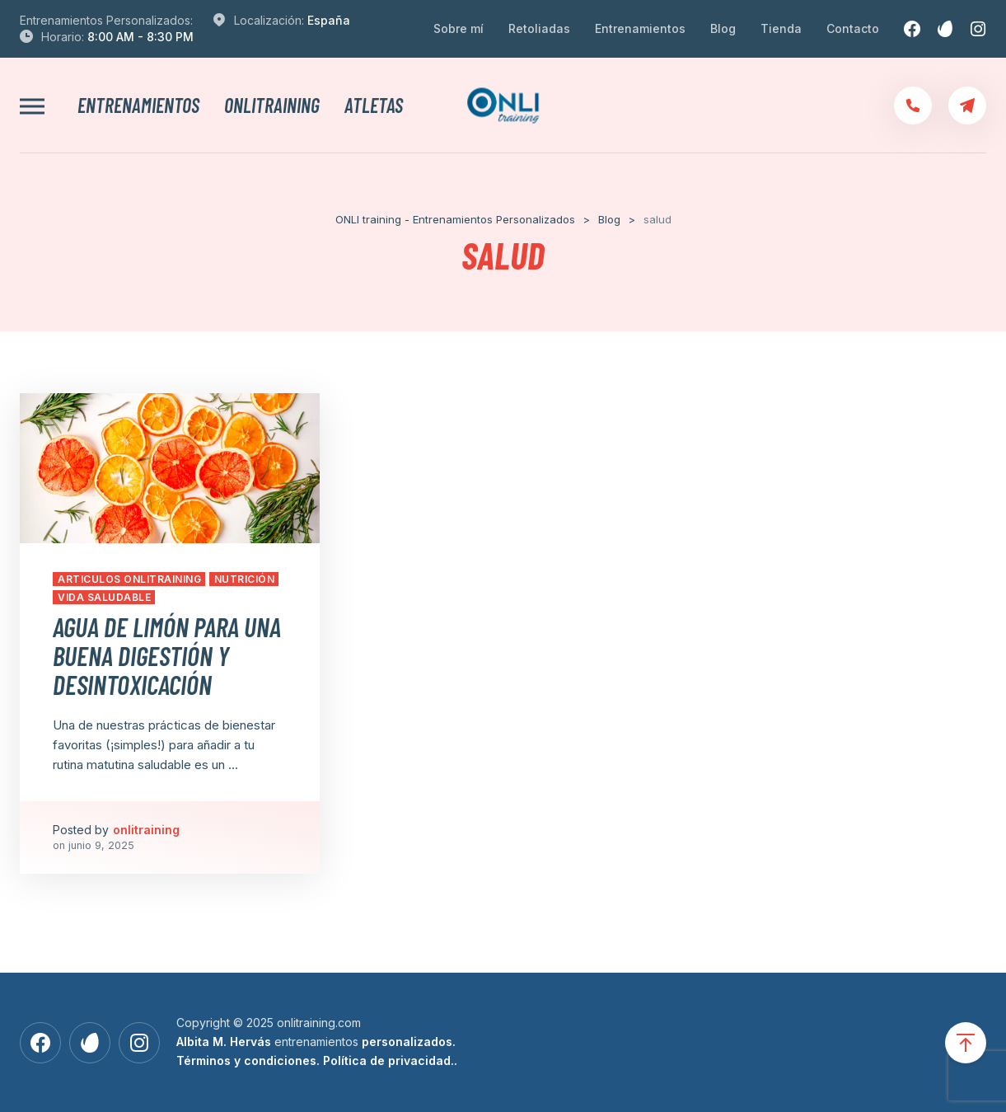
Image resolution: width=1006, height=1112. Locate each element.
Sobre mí (458, 28)
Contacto (852, 28)
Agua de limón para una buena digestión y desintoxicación (167, 655)
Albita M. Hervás (223, 1042)
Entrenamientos (640, 28)
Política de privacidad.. (390, 1060)
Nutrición (244, 579)
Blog (723, 28)
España (328, 20)
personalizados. (409, 1042)
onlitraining (272, 105)
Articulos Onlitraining (129, 579)
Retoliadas (539, 28)
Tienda (781, 28)
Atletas (373, 105)
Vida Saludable (104, 597)
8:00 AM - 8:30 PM (140, 37)
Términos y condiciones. (248, 1060)
